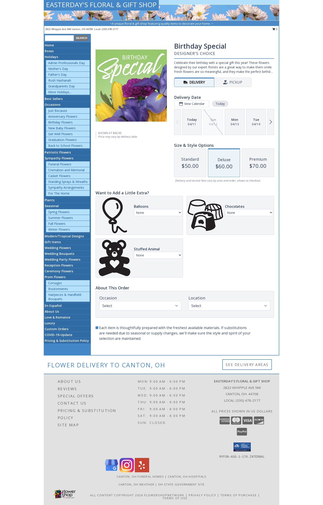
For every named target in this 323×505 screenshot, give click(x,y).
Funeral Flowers (59, 164)
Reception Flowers (59, 265)
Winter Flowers (59, 229)
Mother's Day (58, 69)
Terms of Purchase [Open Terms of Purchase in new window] (238, 495)
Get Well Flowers (60, 134)
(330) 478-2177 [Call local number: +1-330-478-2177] (110, 29)
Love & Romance (57, 317)
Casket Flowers (59, 176)
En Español (53, 305)
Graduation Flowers (62, 140)
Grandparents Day (61, 86)
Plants (50, 200)
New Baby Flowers (62, 128)
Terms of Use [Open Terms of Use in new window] (175, 498)
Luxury (50, 323)
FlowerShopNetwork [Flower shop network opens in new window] (164, 495)
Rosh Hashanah (59, 80)
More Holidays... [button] (59, 92)
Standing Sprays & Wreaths (68, 182)
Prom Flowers (55, 277)
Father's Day (57, 74)
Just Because (57, 110)
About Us (52, 311)
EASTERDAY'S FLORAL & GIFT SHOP (101, 4)
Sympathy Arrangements (66, 187)
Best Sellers (54, 99)
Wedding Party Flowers (62, 259)
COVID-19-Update (58, 335)
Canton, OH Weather (136, 484)
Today (220, 104)
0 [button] (275, 29)
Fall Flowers (56, 223)
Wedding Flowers (58, 248)
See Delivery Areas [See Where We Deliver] (247, 364)
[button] (242, 446)
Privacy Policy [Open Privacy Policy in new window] (202, 495)
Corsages (55, 283)
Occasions (52, 104)
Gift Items (53, 242)
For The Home (59, 193)
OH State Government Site (181, 484)
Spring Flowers (59, 212)
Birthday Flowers (60, 122)
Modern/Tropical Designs (64, 236)
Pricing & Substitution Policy (67, 340)
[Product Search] (59, 38)
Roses (49, 51)
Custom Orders (56, 329)
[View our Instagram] (127, 471)
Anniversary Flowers (62, 116)
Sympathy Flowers (59, 158)
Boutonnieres (58, 289)
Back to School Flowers (65, 145)
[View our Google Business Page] (111, 471)
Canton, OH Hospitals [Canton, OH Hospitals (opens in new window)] (187, 477)
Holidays (51, 57)
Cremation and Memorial (66, 170)
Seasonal (52, 206)
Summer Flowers (60, 218)
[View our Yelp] (142, 471)
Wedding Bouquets (59, 253)
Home (49, 45)
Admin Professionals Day (66, 63)
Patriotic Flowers (58, 152)
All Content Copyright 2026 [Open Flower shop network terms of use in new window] (116, 495)
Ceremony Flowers (59, 271)
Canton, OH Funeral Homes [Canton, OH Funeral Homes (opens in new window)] (140, 477)
